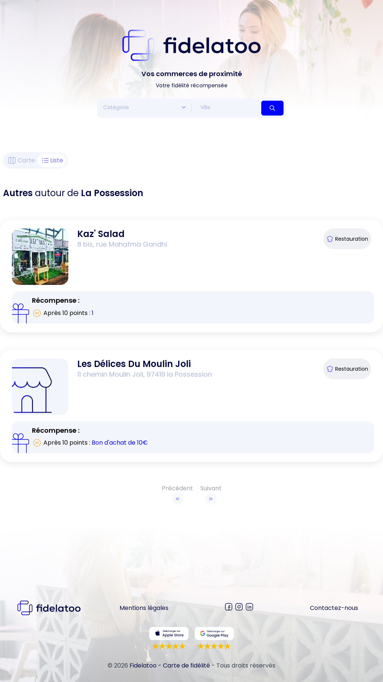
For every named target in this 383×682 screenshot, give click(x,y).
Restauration (347, 239)
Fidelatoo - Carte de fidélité (170, 665)
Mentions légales (144, 608)
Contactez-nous (334, 608)
